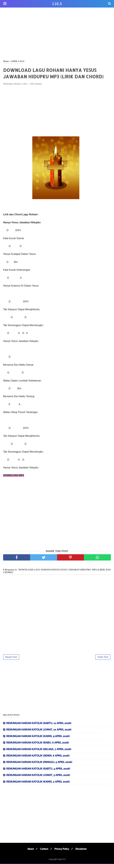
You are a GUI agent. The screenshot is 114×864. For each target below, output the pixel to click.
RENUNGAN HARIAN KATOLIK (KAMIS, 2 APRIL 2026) (38, 782)
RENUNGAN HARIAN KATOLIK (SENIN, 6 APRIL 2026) (37, 756)
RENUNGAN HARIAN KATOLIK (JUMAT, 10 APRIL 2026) (38, 730)
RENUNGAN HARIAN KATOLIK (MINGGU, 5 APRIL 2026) (39, 762)
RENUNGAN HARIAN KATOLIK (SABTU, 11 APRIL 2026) (38, 723)
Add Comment (36, 84)
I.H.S (57, 4)
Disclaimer (81, 849)
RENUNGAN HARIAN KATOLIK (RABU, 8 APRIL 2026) (37, 743)
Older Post (102, 657)
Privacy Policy (62, 849)
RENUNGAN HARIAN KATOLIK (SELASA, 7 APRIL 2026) (38, 749)
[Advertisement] (57, 33)
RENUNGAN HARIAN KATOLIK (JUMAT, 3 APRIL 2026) (38, 775)
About (30, 849)
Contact (44, 849)
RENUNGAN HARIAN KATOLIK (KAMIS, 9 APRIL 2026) (38, 736)
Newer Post (11, 657)
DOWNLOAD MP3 (13, 476)
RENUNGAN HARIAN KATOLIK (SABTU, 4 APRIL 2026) (38, 769)
